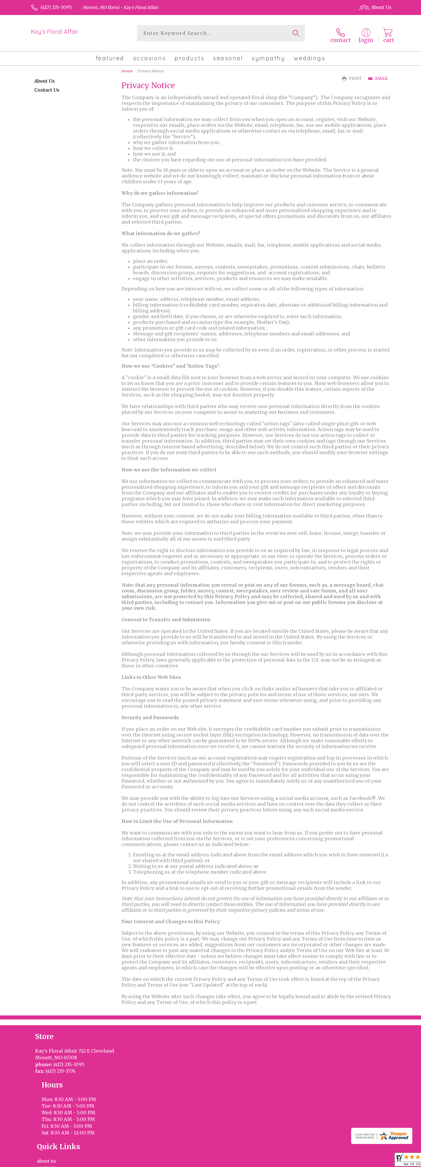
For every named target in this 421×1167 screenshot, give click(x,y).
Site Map (375, 1161)
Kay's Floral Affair (54, 31)
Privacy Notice (294, 1161)
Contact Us (46, 87)
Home (127, 67)
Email (378, 75)
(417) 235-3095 (56, 7)
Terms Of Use (259, 1161)
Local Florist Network (338, 1161)
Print (352, 75)
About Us (44, 78)
